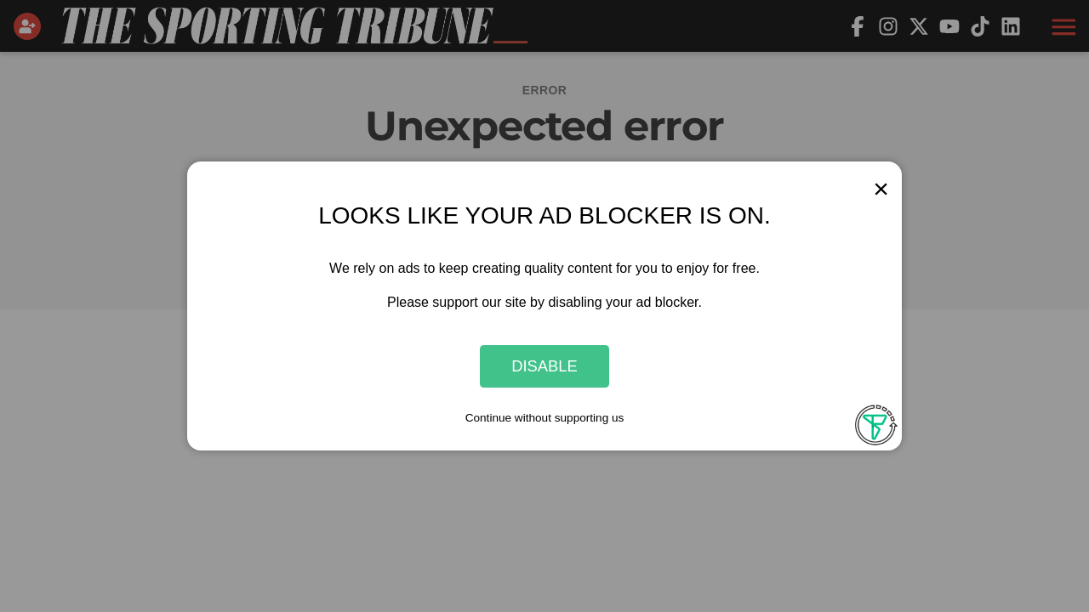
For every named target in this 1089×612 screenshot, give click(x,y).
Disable (544, 366)
